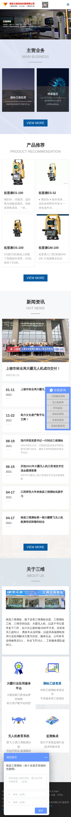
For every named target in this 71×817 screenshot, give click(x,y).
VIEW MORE (35, 123)
